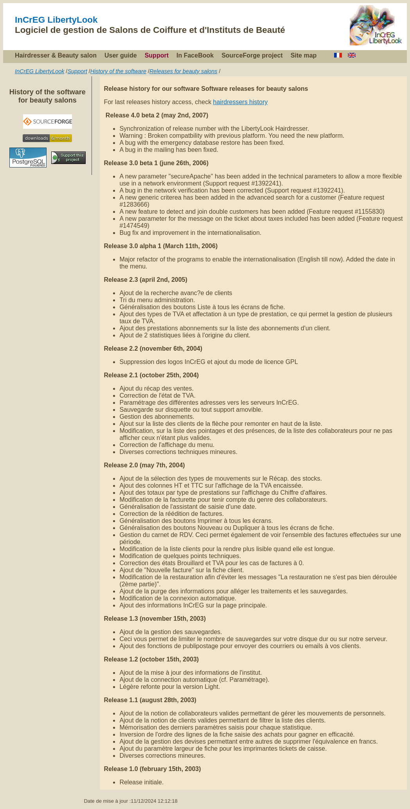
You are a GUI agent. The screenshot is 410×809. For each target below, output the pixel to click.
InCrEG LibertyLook (56, 20)
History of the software (118, 71)
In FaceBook (195, 55)
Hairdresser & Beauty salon (56, 55)
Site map (304, 55)
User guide (120, 55)
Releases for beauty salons (183, 71)
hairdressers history (240, 102)
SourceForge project (251, 55)
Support (157, 55)
